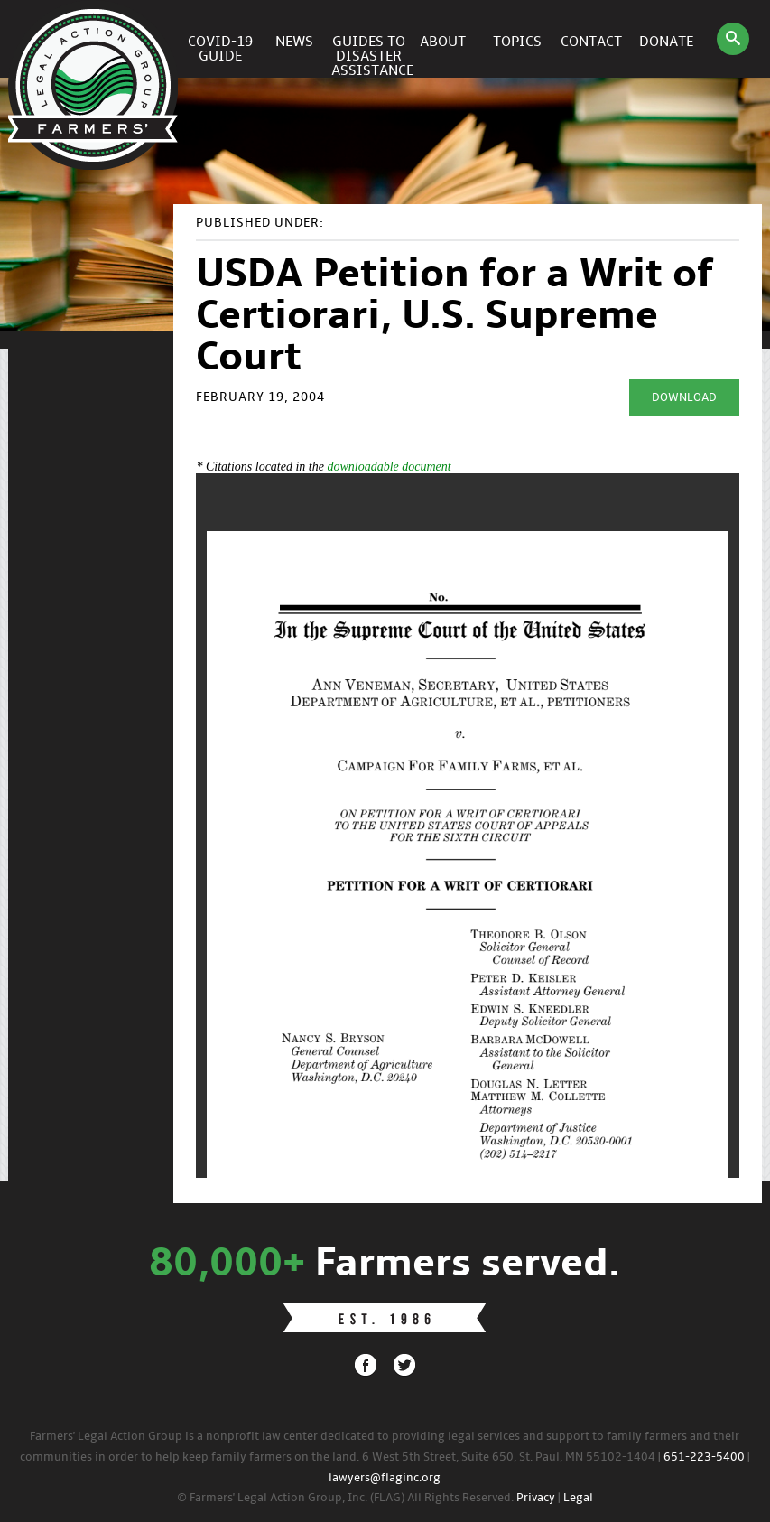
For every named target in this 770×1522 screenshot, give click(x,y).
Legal (578, 1498)
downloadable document (388, 466)
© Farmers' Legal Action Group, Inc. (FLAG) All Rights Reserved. (345, 1498)
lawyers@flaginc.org (385, 1478)
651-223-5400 (704, 1457)
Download (684, 398)
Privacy (535, 1498)
